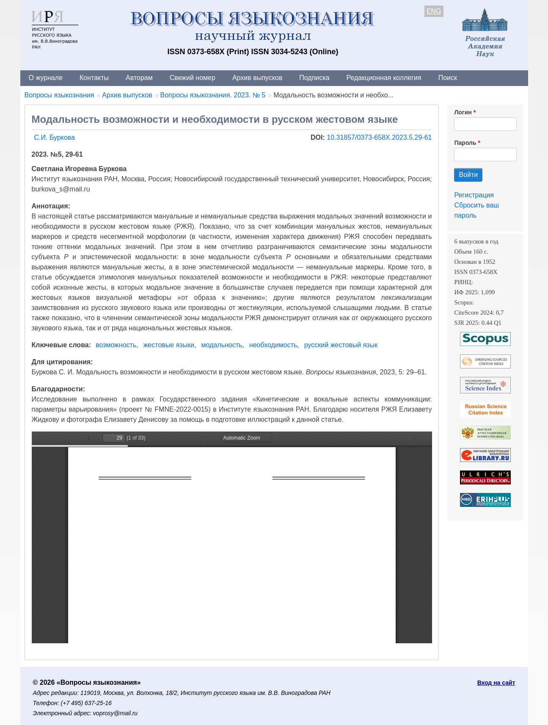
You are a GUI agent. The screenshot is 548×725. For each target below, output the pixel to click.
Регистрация (474, 195)
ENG (434, 11)
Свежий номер (192, 77)
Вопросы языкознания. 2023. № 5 (213, 95)
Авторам (139, 77)
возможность (116, 345)
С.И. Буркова (54, 137)
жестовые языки (168, 345)
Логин (462, 112)
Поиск (447, 77)
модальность (221, 345)
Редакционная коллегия (383, 77)
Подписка (314, 77)
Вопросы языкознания (59, 95)
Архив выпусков (257, 77)
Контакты (94, 77)
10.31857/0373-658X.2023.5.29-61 (379, 137)
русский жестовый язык (340, 345)
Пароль (465, 142)
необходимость (273, 345)
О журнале (46, 77)
